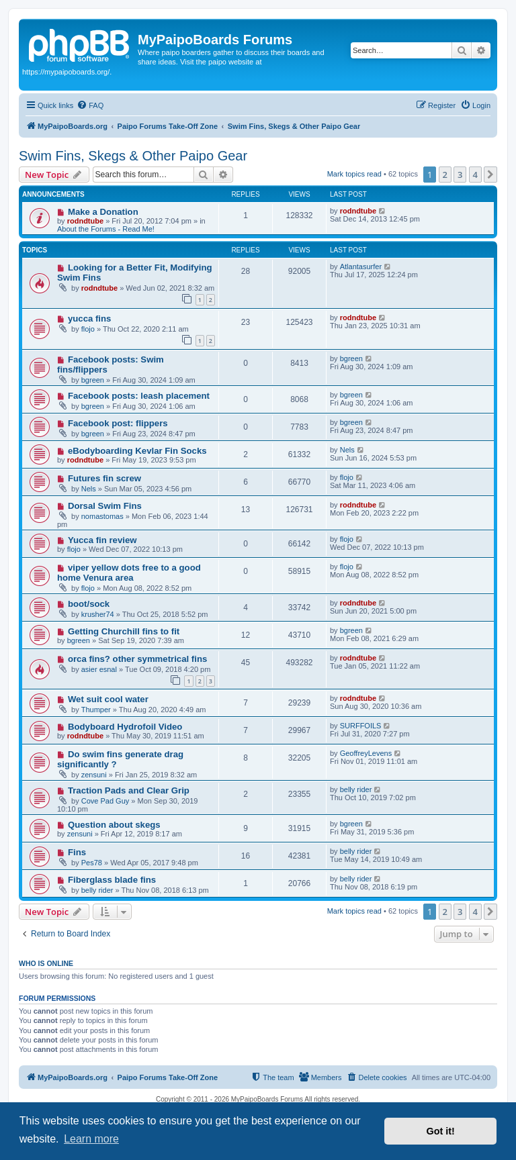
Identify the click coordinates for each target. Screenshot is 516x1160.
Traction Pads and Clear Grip (128, 790)
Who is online (46, 963)
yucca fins (90, 318)
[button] (490, 174)
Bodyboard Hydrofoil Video (125, 727)
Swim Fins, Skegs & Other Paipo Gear (133, 155)
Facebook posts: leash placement (139, 396)
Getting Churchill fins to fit (123, 631)
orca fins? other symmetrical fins (137, 659)
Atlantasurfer (361, 266)
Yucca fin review (102, 540)
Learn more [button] (91, 1139)
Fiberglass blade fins (112, 880)
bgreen (92, 380)
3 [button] (460, 174)
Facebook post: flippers (118, 423)
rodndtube (85, 221)
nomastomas (102, 516)
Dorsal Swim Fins (105, 506)
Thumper (96, 710)
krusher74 (97, 614)
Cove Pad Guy (105, 801)
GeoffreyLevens (366, 753)
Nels (347, 450)
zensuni (94, 775)
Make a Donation (103, 212)
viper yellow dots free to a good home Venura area (129, 573)
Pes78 (91, 863)
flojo (88, 329)
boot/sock (89, 604)
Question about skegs (114, 825)
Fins (77, 852)
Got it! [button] (441, 1131)
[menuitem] (90, 105)
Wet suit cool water (108, 699)
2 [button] (445, 174)
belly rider (356, 789)
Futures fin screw (104, 478)
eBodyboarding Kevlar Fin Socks (137, 451)
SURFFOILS (361, 726)
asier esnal (99, 669)
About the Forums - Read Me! (106, 229)
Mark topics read (354, 174)
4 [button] (475, 174)
